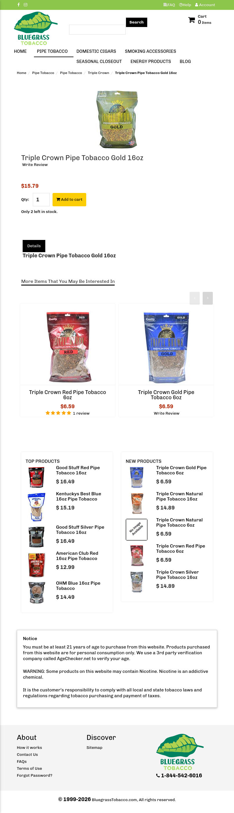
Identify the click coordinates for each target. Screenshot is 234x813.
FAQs (22, 761)
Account (205, 4)
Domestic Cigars (96, 51)
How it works (29, 747)
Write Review (35, 164)
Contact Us (27, 754)
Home (20, 51)
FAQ (169, 4)
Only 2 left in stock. (39, 211)
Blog (185, 61)
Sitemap (94, 747)
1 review (81, 413)
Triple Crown (98, 73)
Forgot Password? (34, 775)
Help (185, 4)
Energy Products (151, 61)
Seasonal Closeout (99, 61)
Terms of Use (29, 768)
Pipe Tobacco (52, 51)
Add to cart (69, 199)
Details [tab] (34, 245)
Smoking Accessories (150, 51)
